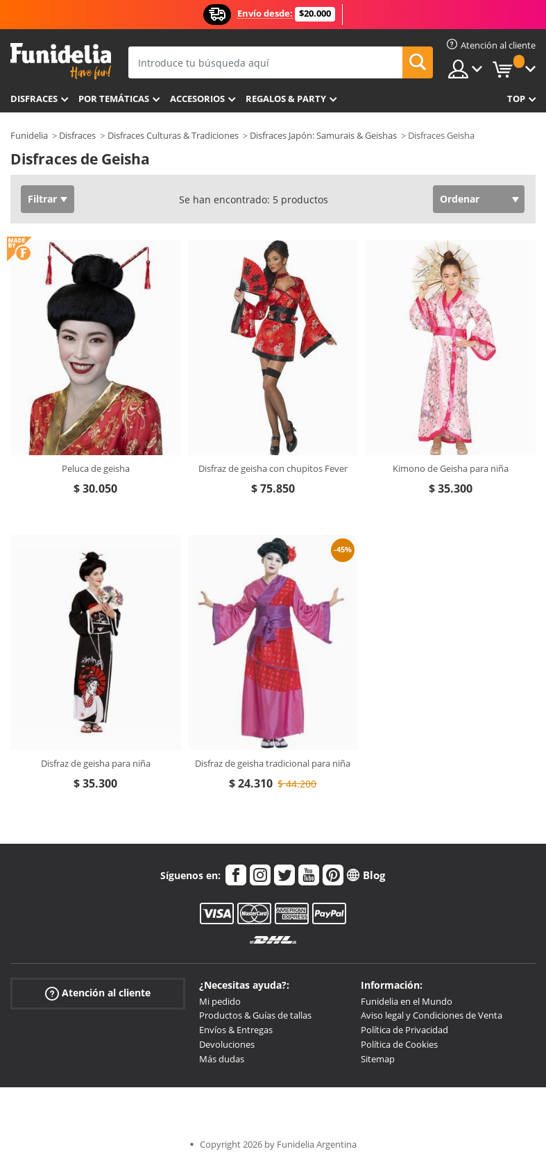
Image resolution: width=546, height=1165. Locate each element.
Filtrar (42, 198)
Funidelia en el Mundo (406, 1001)
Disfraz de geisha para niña (96, 763)
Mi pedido (220, 1001)
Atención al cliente (98, 992)
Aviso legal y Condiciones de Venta (431, 1015)
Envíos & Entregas (236, 1029)
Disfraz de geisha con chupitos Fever (273, 468)
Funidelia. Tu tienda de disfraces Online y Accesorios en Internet (60, 61)
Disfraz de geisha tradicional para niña (272, 763)
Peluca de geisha (96, 468)
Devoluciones (227, 1044)
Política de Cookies (399, 1044)
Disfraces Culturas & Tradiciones (173, 135)
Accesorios (197, 98)
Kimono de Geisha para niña (451, 468)
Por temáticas (113, 98)
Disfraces (34, 98)
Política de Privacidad (404, 1029)
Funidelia (29, 135)
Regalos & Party (286, 98)
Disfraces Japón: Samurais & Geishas (323, 135)
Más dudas (221, 1059)
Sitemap (378, 1059)
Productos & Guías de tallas (255, 1015)
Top (516, 98)
